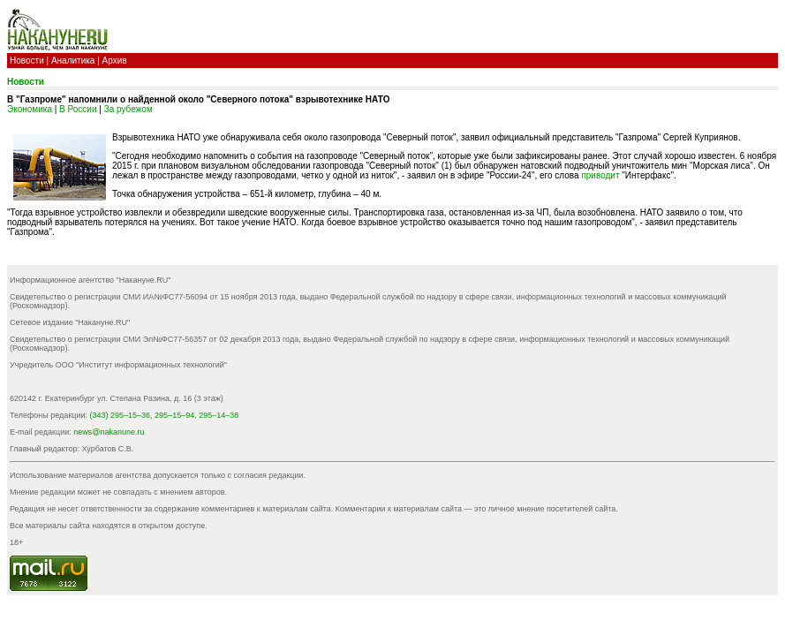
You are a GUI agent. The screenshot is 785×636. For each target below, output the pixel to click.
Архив (114, 60)
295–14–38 (218, 415)
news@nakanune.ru (108, 432)
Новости (27, 60)
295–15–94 (174, 415)
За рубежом (128, 109)
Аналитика (73, 60)
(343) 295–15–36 (120, 415)
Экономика (29, 109)
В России (77, 109)
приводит (600, 175)
